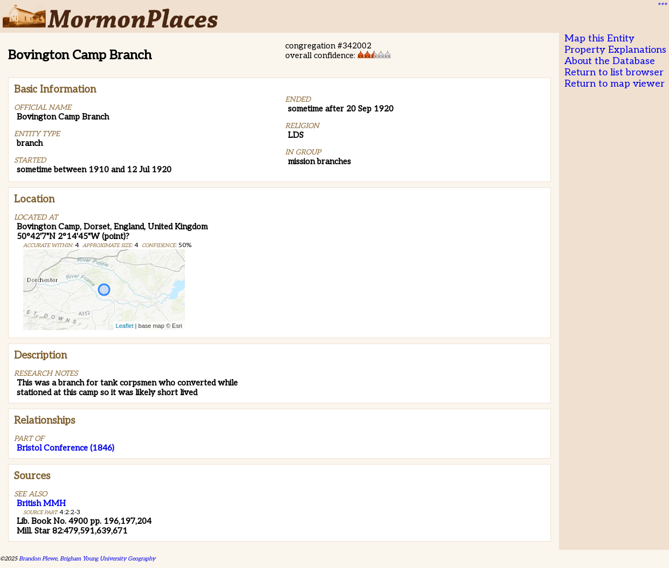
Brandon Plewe (38, 558)
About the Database (609, 61)
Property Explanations (615, 49)
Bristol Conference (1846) (65, 448)
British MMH (41, 503)
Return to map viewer (614, 83)
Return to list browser (614, 72)
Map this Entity (599, 38)
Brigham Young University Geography (107, 558)
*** (661, 6)
